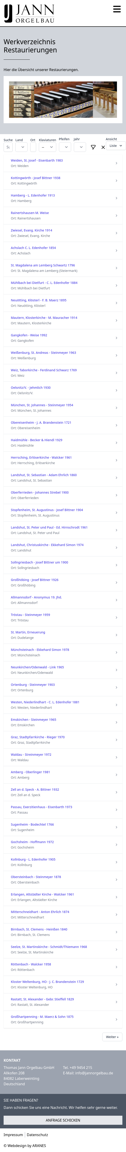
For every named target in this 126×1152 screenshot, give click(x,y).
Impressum (13, 1134)
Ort (32, 140)
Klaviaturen (47, 140)
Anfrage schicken (63, 1120)
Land (19, 140)
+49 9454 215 (81, 1067)
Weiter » (112, 1037)
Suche (8, 140)
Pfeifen (64, 139)
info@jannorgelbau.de (94, 1073)
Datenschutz (37, 1134)
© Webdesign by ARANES (25, 1145)
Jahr (77, 139)
